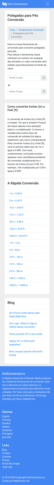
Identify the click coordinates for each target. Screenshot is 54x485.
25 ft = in (16, 271)
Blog (4, 449)
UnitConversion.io (35, 477)
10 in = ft (16, 207)
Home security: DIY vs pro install (25, 334)
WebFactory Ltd (21, 481)
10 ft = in (16, 257)
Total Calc (7, 467)
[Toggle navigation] (48, 4)
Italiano (6, 426)
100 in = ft (16, 228)
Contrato (6, 456)
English (6, 416)
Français (6, 419)
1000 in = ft (18, 236)
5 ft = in (14, 250)
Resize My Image (11, 463)
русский (6, 437)
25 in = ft (16, 221)
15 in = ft (16, 214)
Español (6, 423)
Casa (12, 30)
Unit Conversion (15, 4)
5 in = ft (15, 200)
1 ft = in (14, 243)
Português (7, 433)
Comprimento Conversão (31, 30)
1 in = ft (15, 193)
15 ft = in (16, 264)
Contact (6, 453)
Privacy (6, 460)
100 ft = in (17, 278)
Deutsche (7, 430)
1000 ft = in (18, 285)
